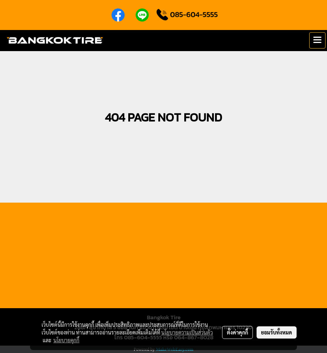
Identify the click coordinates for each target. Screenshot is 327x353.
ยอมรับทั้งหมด (276, 332)
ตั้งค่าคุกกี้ (237, 332)
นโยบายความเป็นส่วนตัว (187, 332)
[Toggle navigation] (317, 40)
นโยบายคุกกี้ (66, 340)
